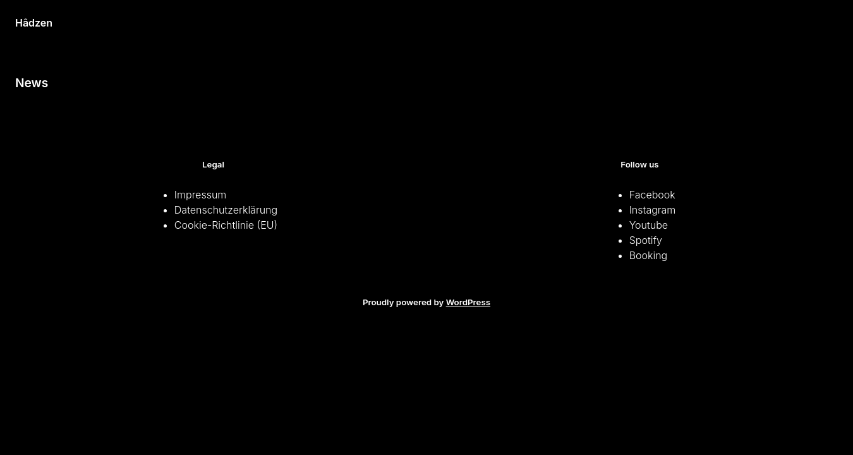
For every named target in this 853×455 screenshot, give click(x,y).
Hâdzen (33, 22)
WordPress (468, 302)
